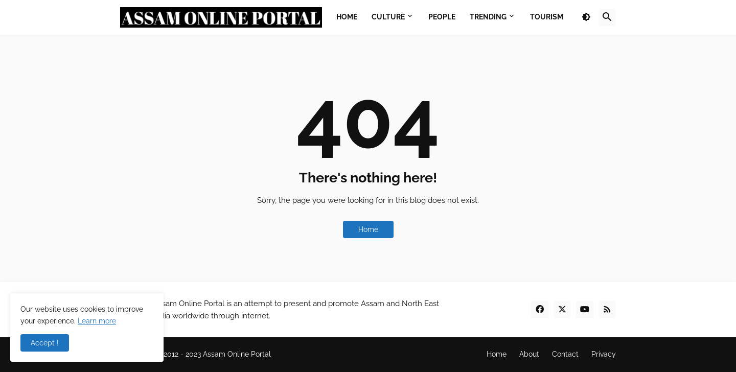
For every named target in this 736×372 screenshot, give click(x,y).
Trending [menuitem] (488, 17)
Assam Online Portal (237, 354)
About (529, 354)
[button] (586, 17)
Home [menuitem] (346, 17)
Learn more (97, 321)
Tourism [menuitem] (546, 17)
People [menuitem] (441, 17)
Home (368, 229)
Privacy (603, 354)
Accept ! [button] (45, 343)
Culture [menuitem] (388, 17)
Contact (565, 354)
